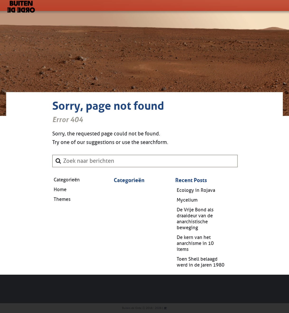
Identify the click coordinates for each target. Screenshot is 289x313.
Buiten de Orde (132, 308)
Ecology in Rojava (196, 190)
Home (60, 190)
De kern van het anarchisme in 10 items (195, 243)
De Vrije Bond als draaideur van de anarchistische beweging (195, 219)
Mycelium (187, 200)
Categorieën (67, 180)
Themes (62, 199)
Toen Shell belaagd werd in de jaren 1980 (200, 262)
